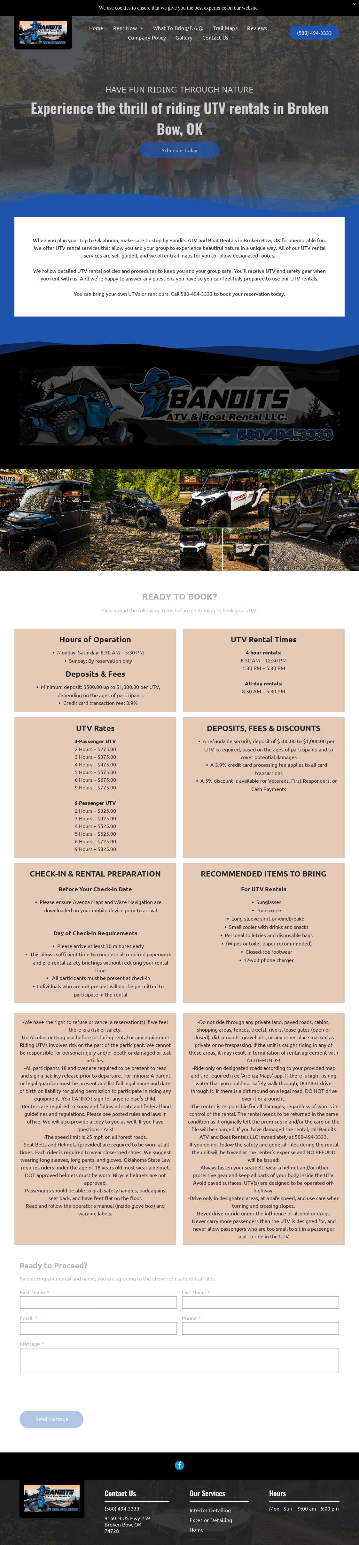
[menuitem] (96, 12)
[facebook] (179, 1466)
